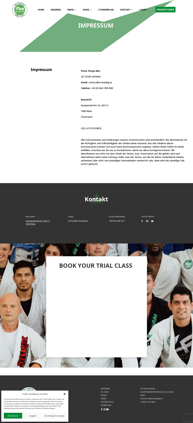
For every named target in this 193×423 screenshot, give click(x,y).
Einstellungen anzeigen (54, 415)
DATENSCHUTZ (107, 402)
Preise (70, 10)
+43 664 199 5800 (147, 402)
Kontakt (125, 10)
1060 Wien (31, 224)
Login (142, 10)
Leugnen (32, 415)
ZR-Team (105, 392)
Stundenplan (105, 10)
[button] (64, 394)
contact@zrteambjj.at (151, 398)
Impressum (106, 405)
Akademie (55, 10)
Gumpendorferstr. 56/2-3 (38, 220)
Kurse (86, 10)
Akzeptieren (13, 415)
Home (41, 10)
